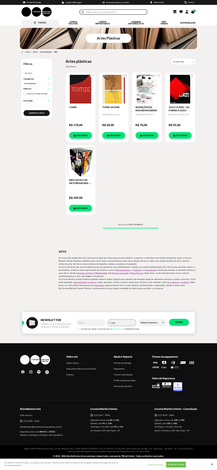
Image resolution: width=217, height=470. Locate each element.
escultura (174, 282)
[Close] (212, 465)
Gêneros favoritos (148, 322)
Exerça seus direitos (123, 386)
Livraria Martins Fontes (103, 408)
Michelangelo (101, 273)
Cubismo (137, 270)
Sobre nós (72, 356)
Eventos (70, 374)
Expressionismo (123, 270)
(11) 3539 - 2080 (166, 415)
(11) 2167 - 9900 (102, 415)
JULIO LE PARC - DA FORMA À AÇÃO (179, 109)
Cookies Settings (156, 466)
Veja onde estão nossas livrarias (81, 368)
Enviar (179, 322)
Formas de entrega (122, 363)
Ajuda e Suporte (123, 356)
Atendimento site (30, 408)
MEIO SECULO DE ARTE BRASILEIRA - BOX (79, 182)
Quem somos (72, 363)
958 (55, 52)
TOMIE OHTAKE (111, 107)
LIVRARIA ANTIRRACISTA (136, 23)
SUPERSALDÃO (188, 23)
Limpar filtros (36, 113)
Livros (28, 52)
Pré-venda (164, 23)
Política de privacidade (124, 380)
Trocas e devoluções (123, 374)
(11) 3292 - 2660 (31, 421)
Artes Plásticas (46, 52)
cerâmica (185, 282)
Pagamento (119, 368)
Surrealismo (151, 270)
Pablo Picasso (136, 273)
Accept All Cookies (176, 466)
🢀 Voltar (28, 73)
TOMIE (73, 107)
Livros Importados (102, 23)
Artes (35, 52)
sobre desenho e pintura (84, 282)
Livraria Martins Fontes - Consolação (175, 408)
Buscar (83, 12)
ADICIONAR (80, 135)
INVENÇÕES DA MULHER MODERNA (146, 109)
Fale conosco (26, 415)
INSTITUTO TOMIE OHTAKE (37, 94)
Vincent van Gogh (120, 273)
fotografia (99, 285)
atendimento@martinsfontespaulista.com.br (38, 426)
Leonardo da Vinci (84, 273)
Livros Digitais (73, 23)
